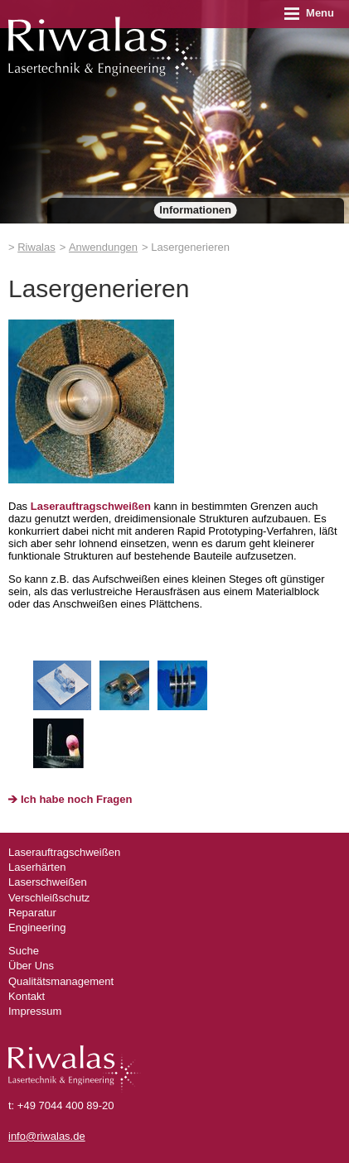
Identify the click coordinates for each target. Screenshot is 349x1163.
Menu (309, 13)
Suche (23, 950)
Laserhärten (36, 867)
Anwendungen (103, 247)
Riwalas (36, 247)
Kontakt (26, 996)
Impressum (34, 1011)
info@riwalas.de (46, 1136)
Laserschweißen (47, 882)
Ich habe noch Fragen (76, 799)
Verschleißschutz (49, 897)
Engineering (36, 927)
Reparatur (32, 912)
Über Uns (31, 965)
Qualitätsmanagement (61, 981)
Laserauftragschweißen (91, 506)
